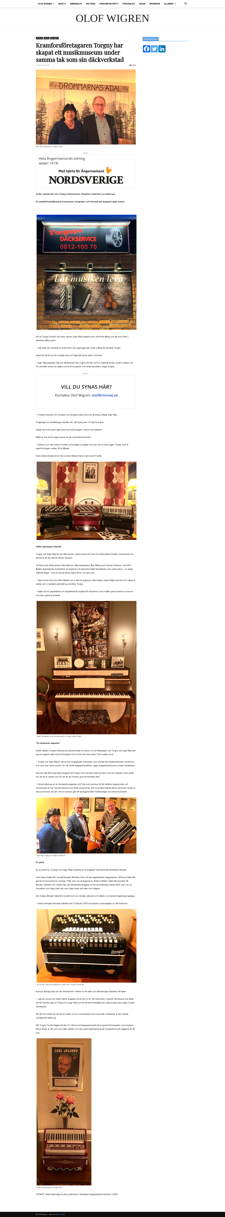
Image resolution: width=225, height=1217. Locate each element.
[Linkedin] (162, 48)
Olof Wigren (46, 3)
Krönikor (155, 3)
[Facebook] (146, 48)
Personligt (129, 3)
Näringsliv (76, 3)
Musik (142, 3)
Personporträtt (109, 3)
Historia (90, 3)
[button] (185, 4)
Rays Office (60, 1214)
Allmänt (170, 3)
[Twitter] (154, 48)
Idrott (62, 3)
